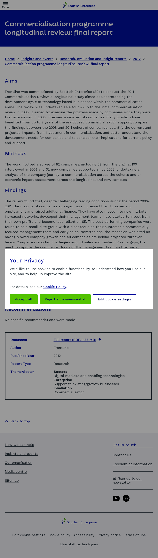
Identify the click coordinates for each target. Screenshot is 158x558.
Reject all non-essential (65, 299)
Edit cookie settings (114, 299)
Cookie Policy (54, 287)
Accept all (23, 299)
